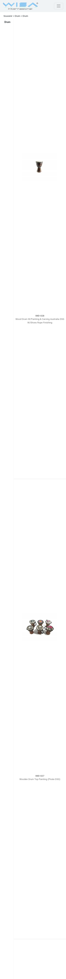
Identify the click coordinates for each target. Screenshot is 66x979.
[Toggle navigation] (58, 6)
